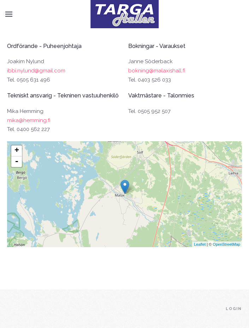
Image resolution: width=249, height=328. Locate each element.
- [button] (16, 161)
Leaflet (200, 244)
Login (234, 308)
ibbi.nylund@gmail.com (36, 70)
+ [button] (16, 150)
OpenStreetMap (226, 244)
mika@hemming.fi (29, 120)
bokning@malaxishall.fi (156, 70)
